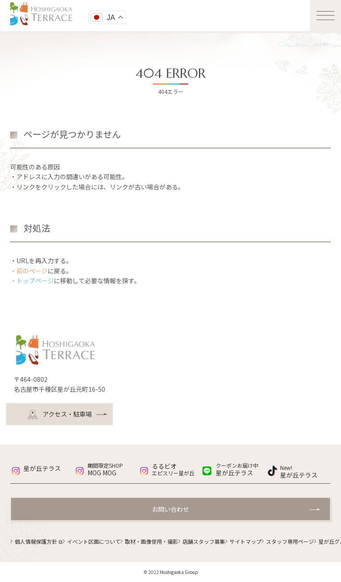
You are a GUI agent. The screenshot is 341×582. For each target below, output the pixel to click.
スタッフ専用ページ (290, 541)
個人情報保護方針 (39, 541)
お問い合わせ (170, 509)
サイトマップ (246, 541)
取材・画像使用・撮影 (151, 541)
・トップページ (32, 280)
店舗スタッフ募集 (203, 541)
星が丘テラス (42, 468)
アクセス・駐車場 (59, 414)
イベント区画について (93, 541)
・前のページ (29, 270)
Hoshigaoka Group (179, 572)
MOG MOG (112, 469)
